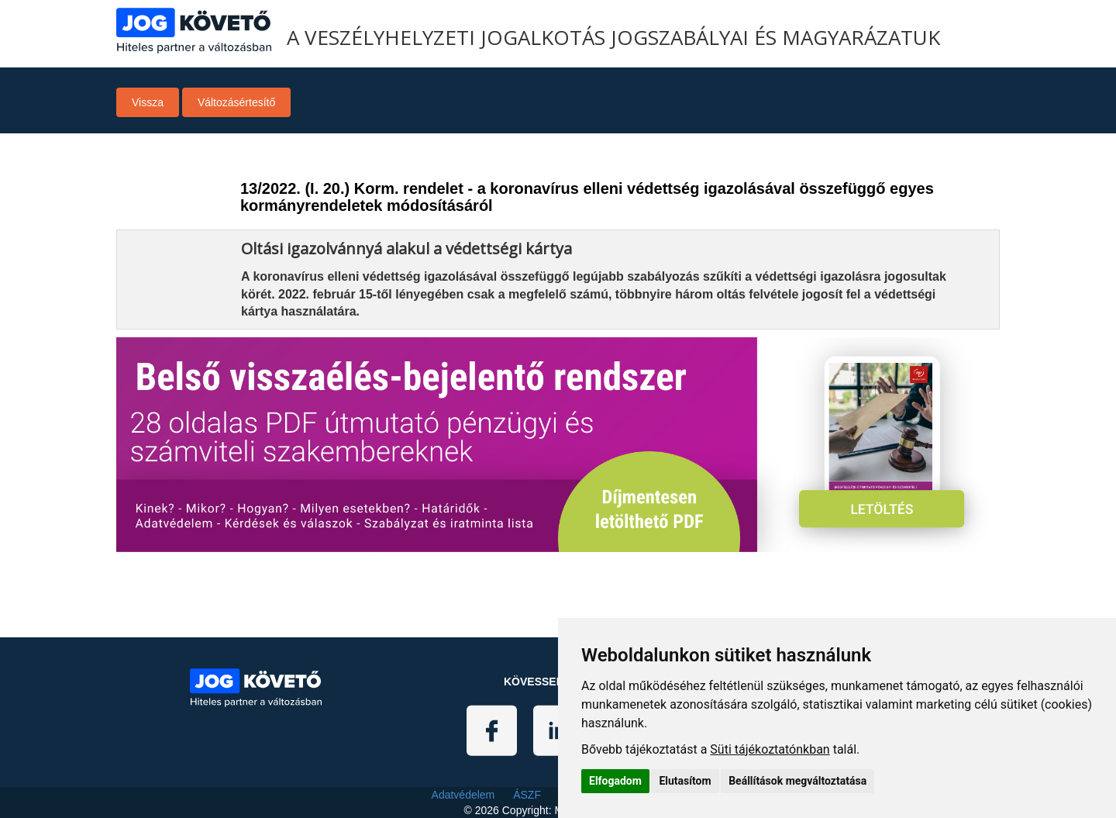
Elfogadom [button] (615, 781)
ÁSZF (527, 795)
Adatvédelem (463, 795)
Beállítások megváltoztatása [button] (797, 781)
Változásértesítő (236, 102)
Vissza (148, 102)
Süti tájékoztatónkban (769, 749)
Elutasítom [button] (685, 781)
